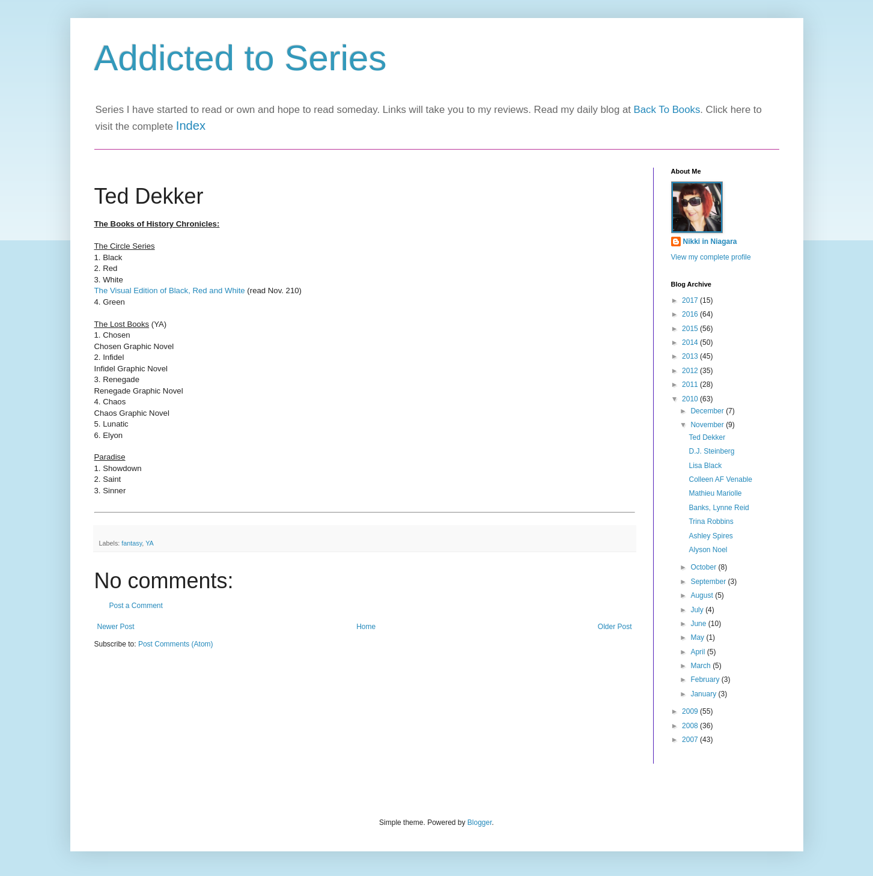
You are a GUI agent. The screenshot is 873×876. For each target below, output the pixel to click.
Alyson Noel (708, 550)
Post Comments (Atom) (175, 644)
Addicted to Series (240, 58)
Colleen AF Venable (720, 479)
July (697, 610)
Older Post (615, 626)
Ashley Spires (710, 536)
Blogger (479, 822)
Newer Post (116, 626)
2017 (691, 300)
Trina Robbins (711, 521)
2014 (691, 342)
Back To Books (667, 109)
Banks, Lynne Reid (719, 507)
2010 (691, 399)
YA (149, 543)
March (701, 666)
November (708, 425)
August (702, 595)
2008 (691, 726)
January (704, 694)
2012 (691, 371)
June (699, 623)
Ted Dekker (707, 437)
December (708, 411)
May (698, 637)
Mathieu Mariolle (715, 493)
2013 (691, 356)
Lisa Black (705, 465)
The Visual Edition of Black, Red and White (169, 290)
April (698, 652)
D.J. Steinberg (711, 451)
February (705, 679)
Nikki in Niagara (710, 241)
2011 (691, 384)
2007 (691, 739)
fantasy (131, 543)
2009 (691, 711)
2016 (691, 314)
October (704, 567)
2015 (691, 328)
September (709, 581)
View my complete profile (711, 257)
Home (366, 626)
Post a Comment (136, 605)
